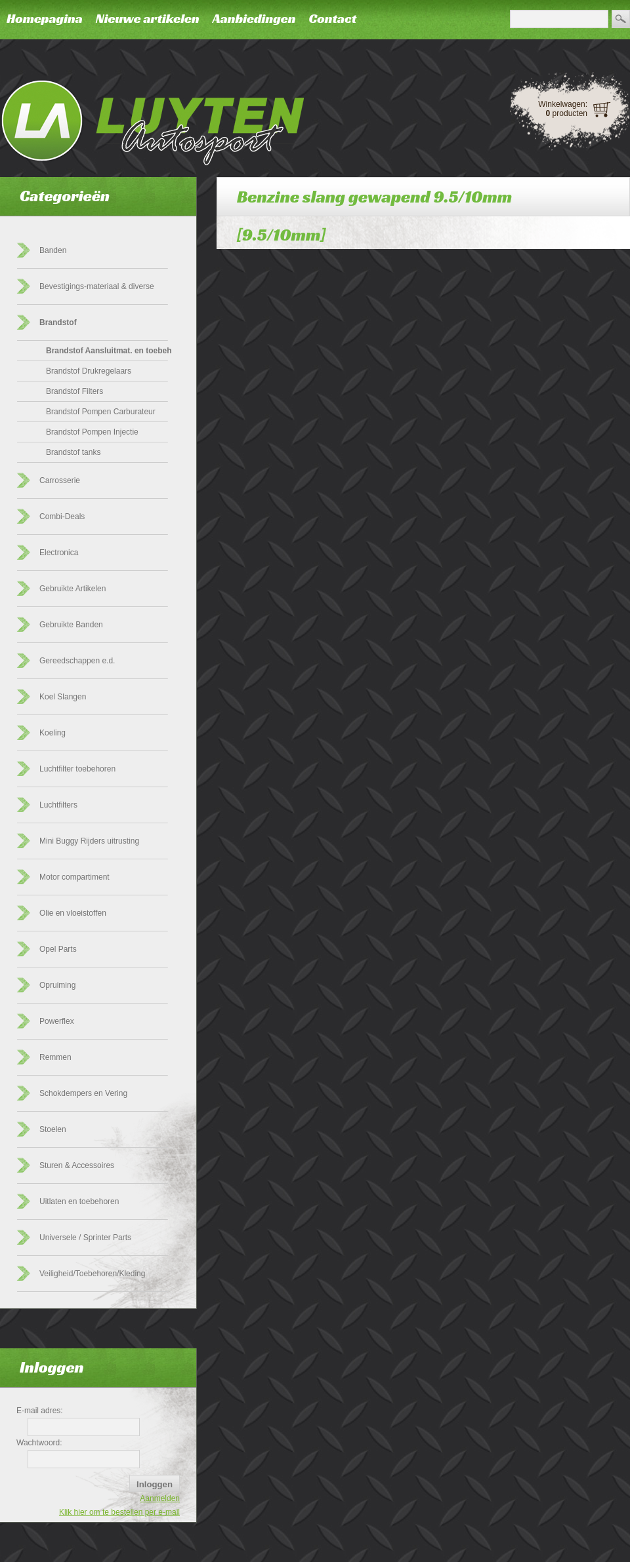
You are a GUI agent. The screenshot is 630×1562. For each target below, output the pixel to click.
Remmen (55, 1057)
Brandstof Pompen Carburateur (101, 411)
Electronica (58, 552)
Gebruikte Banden (71, 624)
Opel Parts (58, 949)
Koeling (52, 732)
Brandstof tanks (73, 452)
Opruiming (57, 985)
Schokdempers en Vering (83, 1093)
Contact (332, 18)
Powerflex (56, 1021)
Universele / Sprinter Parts (85, 1237)
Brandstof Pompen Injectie (92, 432)
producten (566, 113)
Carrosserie (59, 480)
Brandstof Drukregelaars (88, 371)
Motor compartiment (74, 877)
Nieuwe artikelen (148, 18)
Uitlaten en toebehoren (79, 1201)
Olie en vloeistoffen (72, 913)
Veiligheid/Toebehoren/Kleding (92, 1273)
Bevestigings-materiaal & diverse (96, 286)
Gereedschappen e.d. (77, 660)
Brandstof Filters (74, 391)
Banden (52, 250)
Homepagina (45, 18)
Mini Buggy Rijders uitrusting (89, 841)
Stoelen (52, 1129)
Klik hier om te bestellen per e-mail (119, 1512)
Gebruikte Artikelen (72, 588)
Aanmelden (160, 1498)
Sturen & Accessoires (76, 1165)
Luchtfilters (58, 805)
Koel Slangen (62, 696)
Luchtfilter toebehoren (77, 768)
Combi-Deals (62, 516)
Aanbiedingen (254, 18)
